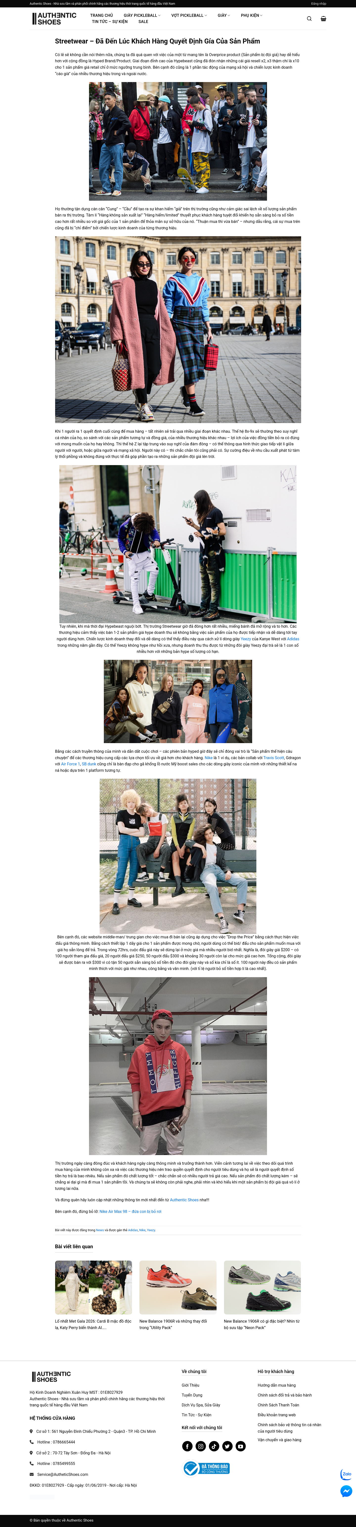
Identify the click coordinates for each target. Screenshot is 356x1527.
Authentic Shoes (184, 1200)
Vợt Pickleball (189, 15)
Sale (143, 21)
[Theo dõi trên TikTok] (214, 1446)
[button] (318, 3)
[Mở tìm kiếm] (309, 18)
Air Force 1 (70, 764)
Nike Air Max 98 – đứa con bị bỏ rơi (130, 1211)
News (100, 1230)
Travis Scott (273, 757)
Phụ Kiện (252, 15)
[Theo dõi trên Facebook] (187, 1446)
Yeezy (246, 639)
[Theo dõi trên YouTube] (241, 1446)
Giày (224, 15)
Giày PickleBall (142, 15)
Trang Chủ (101, 15)
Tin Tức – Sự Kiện (110, 21)
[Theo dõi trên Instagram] (201, 1446)
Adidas (293, 639)
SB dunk (89, 764)
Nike (209, 757)
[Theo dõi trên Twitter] (227, 1446)
